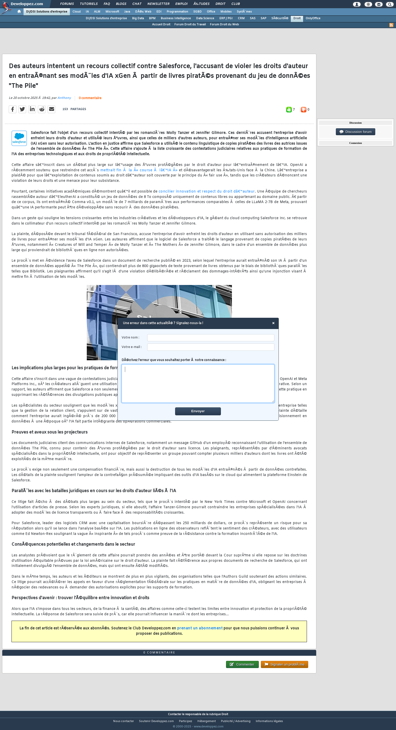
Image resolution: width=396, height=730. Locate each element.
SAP (263, 18)
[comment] (198, 383)
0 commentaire (90, 102)
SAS (252, 18)
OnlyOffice (313, 18)
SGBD (197, 12)
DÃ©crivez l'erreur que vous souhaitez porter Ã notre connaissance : (198, 380)
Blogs (121, 4)
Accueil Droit (161, 24)
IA (87, 12)
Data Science (205, 18)
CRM (241, 18)
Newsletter (158, 4)
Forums (67, 4)
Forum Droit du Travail (190, 24)
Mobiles (226, 12)
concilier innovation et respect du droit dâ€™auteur (207, 194)
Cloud (76, 12)
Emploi (181, 4)
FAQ (106, 4)
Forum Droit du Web (224, 24)
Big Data (138, 18)
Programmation (177, 12)
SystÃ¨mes (244, 12)
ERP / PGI (226, 18)
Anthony (64, 101)
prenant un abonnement (200, 631)
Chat (137, 4)
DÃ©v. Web (143, 12)
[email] (210, 347)
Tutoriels (88, 4)
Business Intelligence (176, 18)
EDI (159, 12)
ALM (97, 12)
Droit (220, 4)
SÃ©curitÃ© (279, 18)
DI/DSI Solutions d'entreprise (46, 12)
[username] (210, 338)
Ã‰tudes (201, 4)
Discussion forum (355, 132)
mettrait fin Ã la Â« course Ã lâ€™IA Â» (139, 173)
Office (211, 12)
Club (235, 4)
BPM (152, 18)
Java (127, 12)
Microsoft (112, 12)
